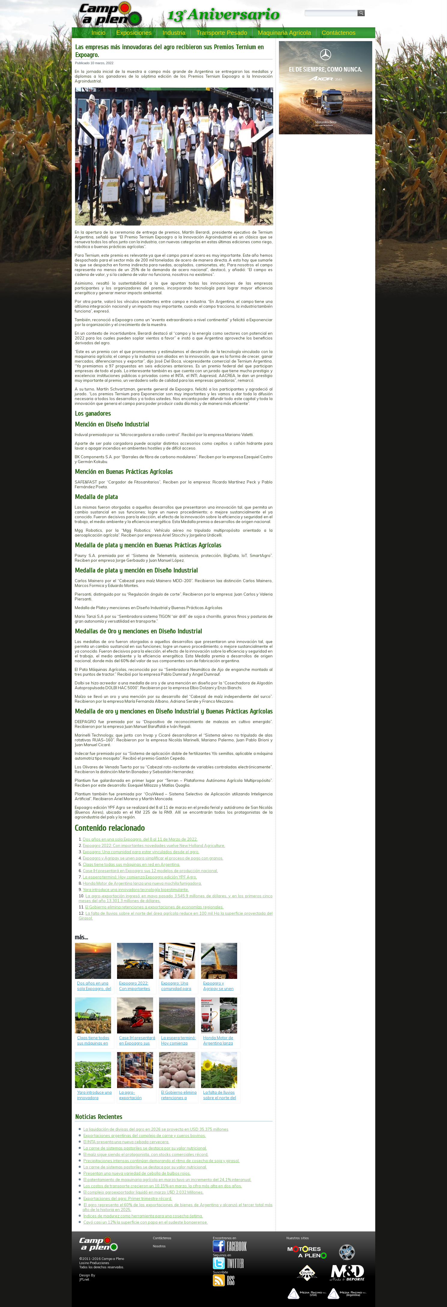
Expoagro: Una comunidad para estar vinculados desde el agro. (141, 851)
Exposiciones (134, 32)
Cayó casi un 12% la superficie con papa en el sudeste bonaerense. (145, 1222)
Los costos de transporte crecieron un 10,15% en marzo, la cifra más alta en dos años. (162, 1185)
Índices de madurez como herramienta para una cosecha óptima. (143, 1215)
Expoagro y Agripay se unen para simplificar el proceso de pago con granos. (153, 858)
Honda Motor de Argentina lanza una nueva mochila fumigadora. (142, 883)
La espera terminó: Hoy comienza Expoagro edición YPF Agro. (140, 877)
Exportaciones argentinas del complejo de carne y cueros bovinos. (144, 1135)
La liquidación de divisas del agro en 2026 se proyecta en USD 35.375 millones (155, 1129)
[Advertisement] (325, 178)
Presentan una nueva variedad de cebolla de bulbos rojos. (137, 1173)
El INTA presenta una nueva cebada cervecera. (126, 1141)
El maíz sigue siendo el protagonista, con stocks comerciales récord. (145, 1154)
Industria (174, 32)
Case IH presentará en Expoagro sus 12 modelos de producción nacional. (150, 870)
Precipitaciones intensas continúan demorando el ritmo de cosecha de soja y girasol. (161, 1160)
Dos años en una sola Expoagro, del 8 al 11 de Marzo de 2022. (140, 839)
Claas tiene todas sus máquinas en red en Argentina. (131, 864)
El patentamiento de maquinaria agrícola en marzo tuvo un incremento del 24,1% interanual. (167, 1179)
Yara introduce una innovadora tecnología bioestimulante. (136, 889)
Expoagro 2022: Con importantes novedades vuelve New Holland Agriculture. (154, 845)
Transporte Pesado (221, 32)
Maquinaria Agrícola (284, 32)
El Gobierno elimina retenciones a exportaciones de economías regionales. (154, 907)
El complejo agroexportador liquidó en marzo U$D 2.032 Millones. (143, 1192)
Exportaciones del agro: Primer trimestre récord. (127, 1198)
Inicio (99, 32)
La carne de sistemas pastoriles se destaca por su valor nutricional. (145, 1148)
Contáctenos (338, 32)
